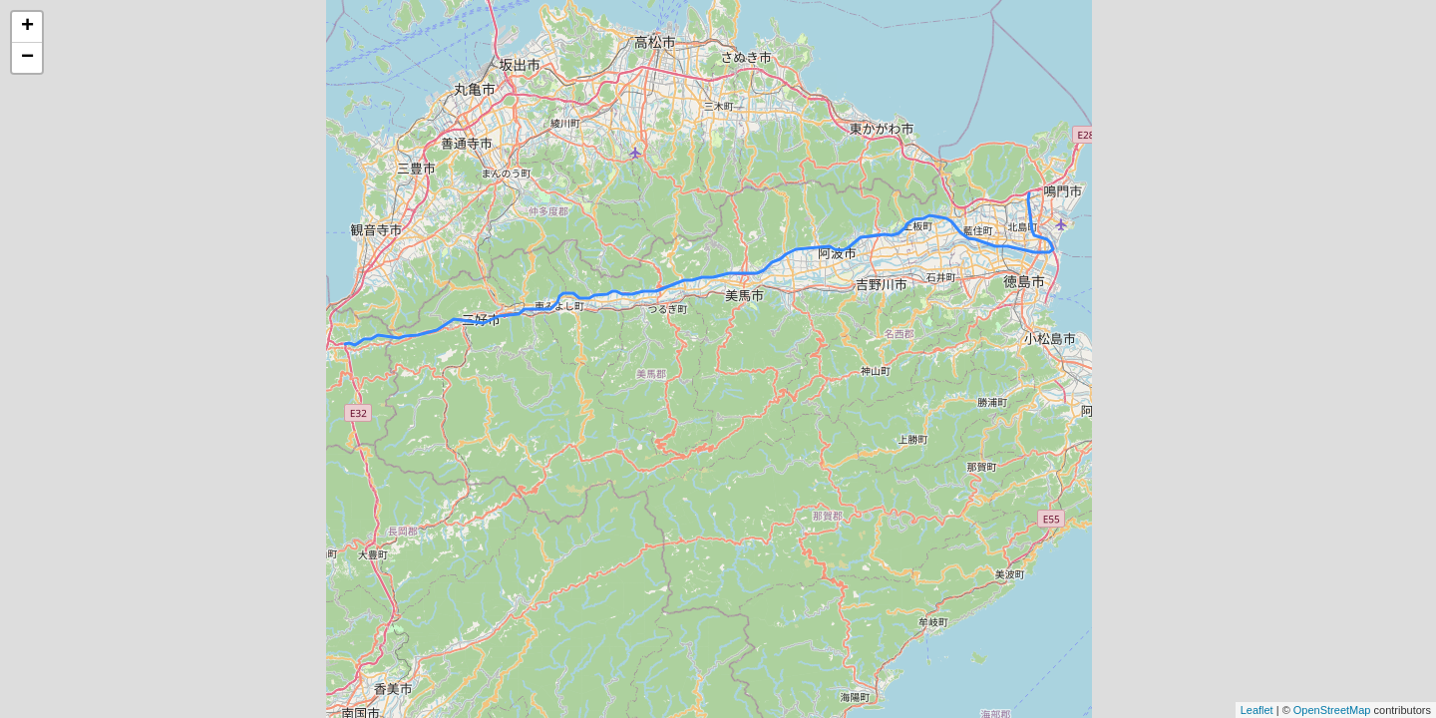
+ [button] (27, 27)
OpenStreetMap (1332, 710)
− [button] (27, 58)
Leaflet (1257, 710)
